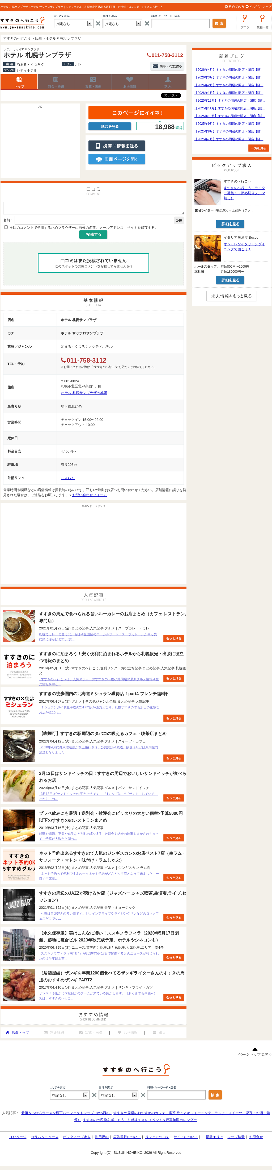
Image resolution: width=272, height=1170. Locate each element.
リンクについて (157, 1138)
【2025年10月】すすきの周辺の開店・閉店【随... (229, 116)
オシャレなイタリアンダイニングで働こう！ (244, 246)
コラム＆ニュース (44, 1138)
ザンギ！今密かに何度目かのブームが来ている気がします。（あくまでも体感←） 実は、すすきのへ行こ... (98, 997)
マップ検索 (236, 1138)
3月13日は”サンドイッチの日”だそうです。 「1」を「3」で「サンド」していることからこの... (98, 798)
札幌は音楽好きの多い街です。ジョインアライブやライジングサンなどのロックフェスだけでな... (99, 917)
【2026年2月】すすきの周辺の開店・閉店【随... (228, 85)
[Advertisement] (40, 143)
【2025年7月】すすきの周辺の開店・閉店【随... (228, 139)
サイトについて (186, 1138)
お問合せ (256, 1138)
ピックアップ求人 (77, 1138)
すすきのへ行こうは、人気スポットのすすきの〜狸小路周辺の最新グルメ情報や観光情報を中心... (99, 683)
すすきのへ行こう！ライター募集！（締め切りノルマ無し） (244, 193)
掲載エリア (214, 1138)
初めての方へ (238, 7)
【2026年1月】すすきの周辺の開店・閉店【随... (228, 93)
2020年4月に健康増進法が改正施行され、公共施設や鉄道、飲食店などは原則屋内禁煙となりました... (98, 751)
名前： (8, 222)
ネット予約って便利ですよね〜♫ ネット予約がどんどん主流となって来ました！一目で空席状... (99, 877)
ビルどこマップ (260, 7)
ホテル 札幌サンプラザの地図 (84, 394)
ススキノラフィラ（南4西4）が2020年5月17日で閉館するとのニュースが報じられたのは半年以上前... (99, 957)
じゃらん (68, 480)
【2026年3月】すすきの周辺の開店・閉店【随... (228, 77)
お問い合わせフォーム (89, 497)
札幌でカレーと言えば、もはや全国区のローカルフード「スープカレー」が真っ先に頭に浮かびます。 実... (98, 638)
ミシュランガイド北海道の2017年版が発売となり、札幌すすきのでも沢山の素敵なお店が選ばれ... (99, 711)
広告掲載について (127, 1138)
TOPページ (18, 1138)
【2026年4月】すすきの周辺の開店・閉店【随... (228, 70)
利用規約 (102, 1138)
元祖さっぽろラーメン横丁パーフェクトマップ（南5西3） (66, 1115)
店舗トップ (19, 82)
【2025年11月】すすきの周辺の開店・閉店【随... (229, 108)
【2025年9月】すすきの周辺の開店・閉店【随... (228, 124)
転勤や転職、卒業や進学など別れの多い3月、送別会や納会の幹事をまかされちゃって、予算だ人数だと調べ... (99, 837)
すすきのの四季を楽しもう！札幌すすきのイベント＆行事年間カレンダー (140, 1121)
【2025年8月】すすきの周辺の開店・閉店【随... (228, 131)
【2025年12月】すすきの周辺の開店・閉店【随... (229, 100)
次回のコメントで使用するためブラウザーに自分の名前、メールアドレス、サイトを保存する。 (84, 229)
